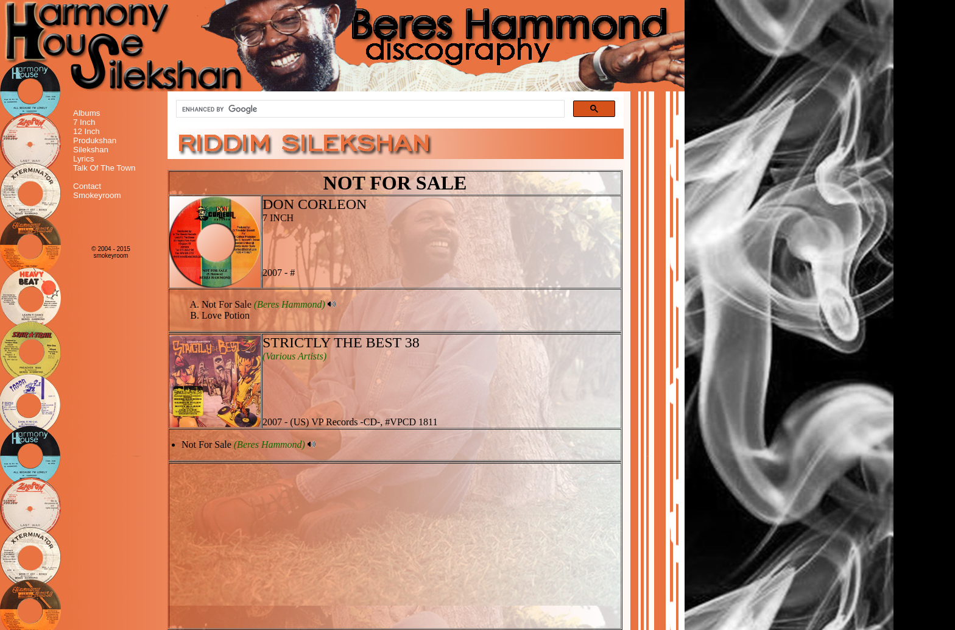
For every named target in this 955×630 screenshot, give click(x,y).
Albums (86, 113)
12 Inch (86, 131)
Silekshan (90, 149)
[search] (369, 109)
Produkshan (94, 140)
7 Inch (84, 122)
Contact (87, 186)
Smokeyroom (97, 195)
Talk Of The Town (104, 167)
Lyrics (83, 158)
